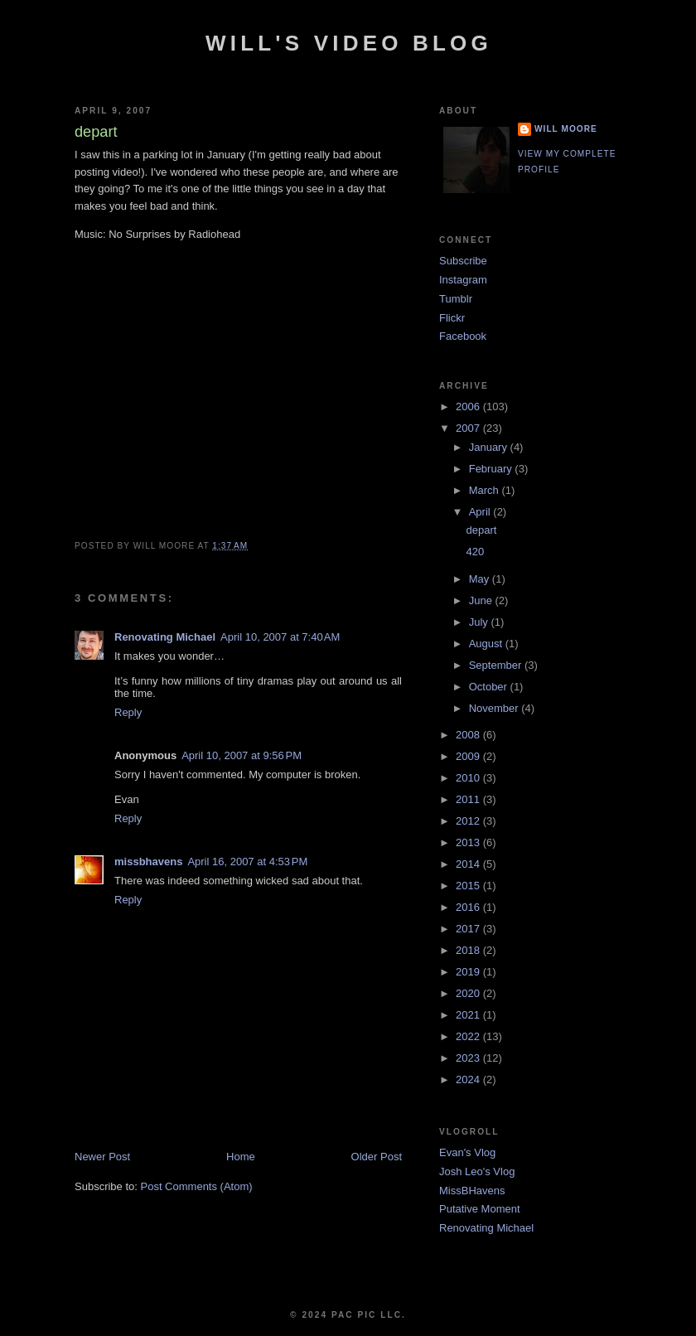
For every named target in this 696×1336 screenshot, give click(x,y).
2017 (469, 928)
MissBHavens (472, 1190)
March (485, 490)
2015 (469, 885)
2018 (469, 950)
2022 (469, 1036)
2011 (469, 799)
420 (475, 551)
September (496, 665)
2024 (469, 1079)
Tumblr (455, 299)
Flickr (452, 318)
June (482, 600)
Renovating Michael (164, 637)
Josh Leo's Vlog (477, 1171)
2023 (469, 1058)
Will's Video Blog (348, 43)
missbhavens (148, 861)
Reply (128, 712)
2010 (469, 778)
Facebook (462, 336)
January (489, 447)
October (489, 686)
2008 (469, 735)
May (480, 579)
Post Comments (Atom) (197, 1186)
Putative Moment (479, 1209)
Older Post (376, 1156)
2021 (469, 1015)
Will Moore (565, 128)
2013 (469, 842)
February (492, 468)
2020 (469, 993)
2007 (469, 428)
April (481, 512)
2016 (469, 907)
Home (240, 1156)
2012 (469, 821)
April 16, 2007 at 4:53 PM (247, 861)
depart (481, 530)
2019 (469, 972)
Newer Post (102, 1156)
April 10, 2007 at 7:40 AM (280, 637)
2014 (469, 864)
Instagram (463, 279)
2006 (469, 406)
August (487, 643)
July (480, 622)
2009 (469, 756)
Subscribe (463, 260)
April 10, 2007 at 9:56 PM (241, 755)
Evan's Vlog (467, 1152)
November (495, 708)
